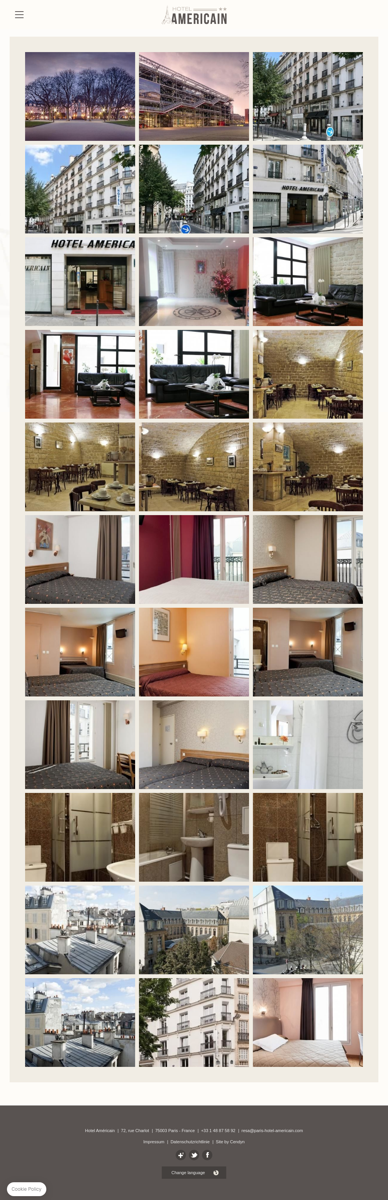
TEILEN (194, 1155)
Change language (188, 1172)
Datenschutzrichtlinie (190, 1141)
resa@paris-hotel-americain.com (272, 1130)
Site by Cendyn (230, 1141)
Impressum (153, 1141)
